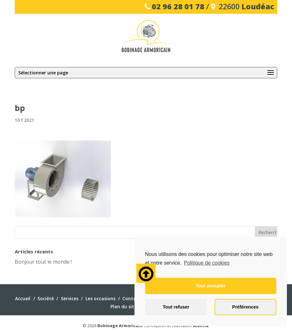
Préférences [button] (245, 307)
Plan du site (123, 306)
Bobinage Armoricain (119, 325)
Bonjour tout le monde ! (43, 261)
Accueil (22, 298)
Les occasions (100, 298)
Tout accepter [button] (210, 285)
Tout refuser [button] (176, 307)
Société (45, 298)
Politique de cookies (206, 263)
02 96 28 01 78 (178, 6)
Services (69, 298)
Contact (131, 298)
